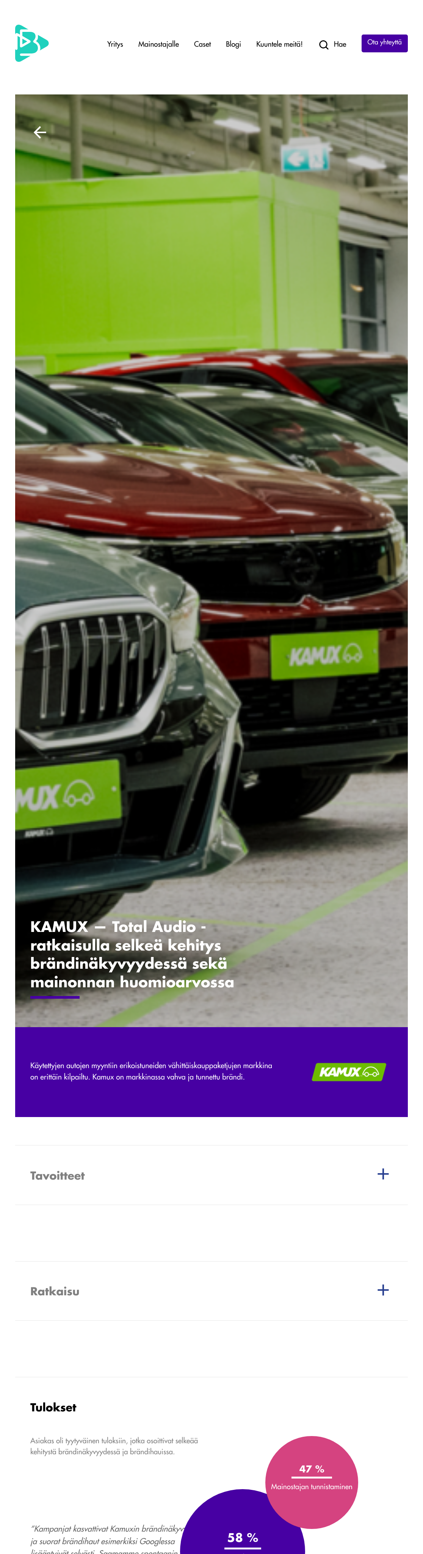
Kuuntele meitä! (279, 45)
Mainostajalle (158, 45)
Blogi (233, 45)
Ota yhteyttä (385, 43)
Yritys (115, 45)
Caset (202, 45)
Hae (332, 45)
